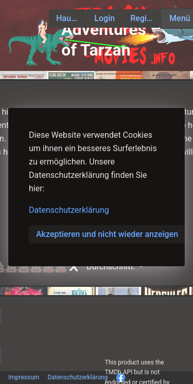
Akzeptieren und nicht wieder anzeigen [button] (107, 234)
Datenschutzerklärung (69, 210)
